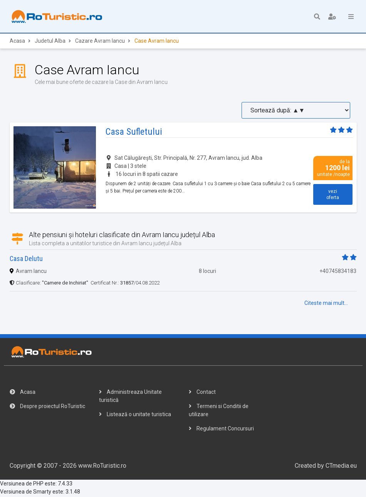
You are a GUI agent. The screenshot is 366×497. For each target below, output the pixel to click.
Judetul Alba (50, 42)
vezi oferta (332, 195)
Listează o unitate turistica (135, 415)
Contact (202, 393)
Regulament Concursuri (221, 430)
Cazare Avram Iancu (100, 42)
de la (333, 169)
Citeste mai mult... (326, 304)
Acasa (17, 42)
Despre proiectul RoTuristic (47, 407)
